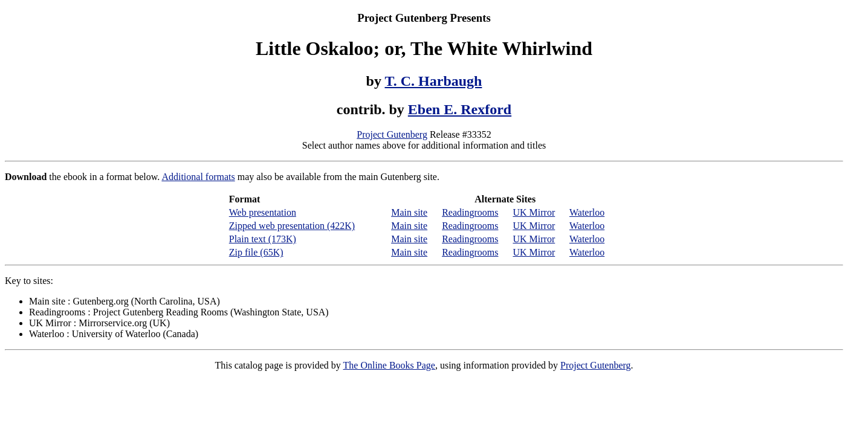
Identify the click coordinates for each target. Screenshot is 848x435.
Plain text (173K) (262, 239)
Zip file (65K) (256, 252)
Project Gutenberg (392, 134)
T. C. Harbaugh (433, 81)
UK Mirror (534, 212)
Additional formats (198, 177)
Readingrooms (470, 212)
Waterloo (586, 212)
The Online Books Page (389, 365)
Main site (409, 212)
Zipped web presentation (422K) (292, 226)
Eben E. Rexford (459, 109)
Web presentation (262, 212)
